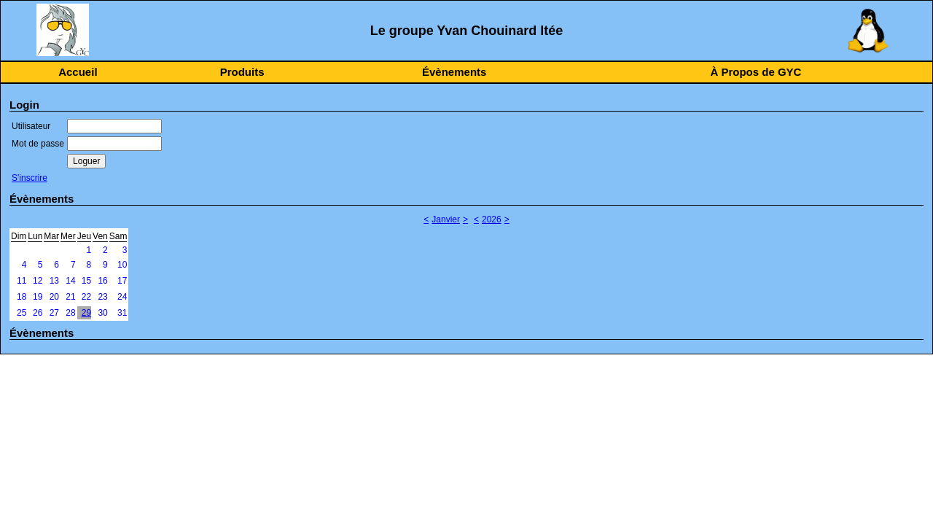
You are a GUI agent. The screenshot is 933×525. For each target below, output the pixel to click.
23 (102, 297)
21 (70, 297)
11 (21, 281)
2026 (491, 219)
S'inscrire (29, 178)
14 (70, 281)
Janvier (446, 219)
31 (122, 313)
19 (37, 297)
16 (102, 281)
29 (86, 313)
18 (21, 297)
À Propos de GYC (755, 72)
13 (54, 281)
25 (21, 313)
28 (70, 313)
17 (122, 281)
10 (122, 265)
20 (54, 297)
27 (54, 313)
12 (37, 281)
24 (122, 297)
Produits (242, 72)
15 (86, 281)
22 (86, 297)
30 (102, 313)
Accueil (77, 72)
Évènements (454, 72)
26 (37, 313)
